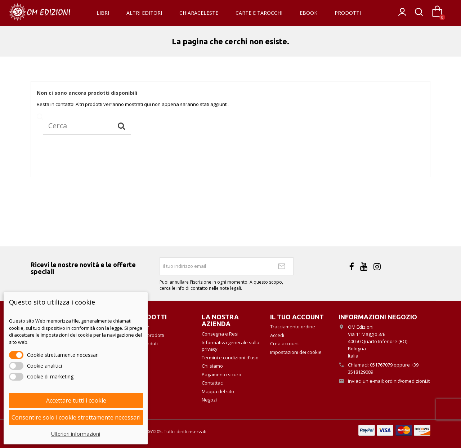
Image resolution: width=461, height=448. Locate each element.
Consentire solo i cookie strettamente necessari (76, 417)
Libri (103, 12)
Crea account (284, 343)
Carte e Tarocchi (259, 12)
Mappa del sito (218, 391)
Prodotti (348, 12)
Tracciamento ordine (292, 326)
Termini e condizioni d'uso (230, 357)
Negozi (209, 399)
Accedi (277, 335)
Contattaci (213, 383)
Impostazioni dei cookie (296, 352)
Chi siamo (212, 366)
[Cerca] (87, 125)
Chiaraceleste (198, 12)
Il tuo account (297, 316)
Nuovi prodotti (148, 335)
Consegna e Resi (220, 334)
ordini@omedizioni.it (407, 381)
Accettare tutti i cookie (76, 400)
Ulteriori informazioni (75, 433)
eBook (308, 12)
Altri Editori (144, 12)
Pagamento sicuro (221, 374)
